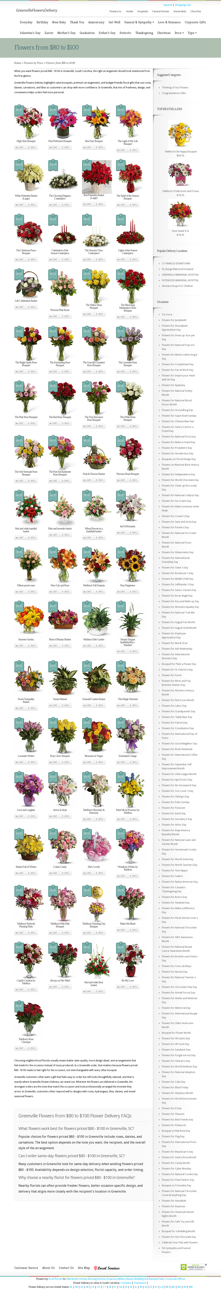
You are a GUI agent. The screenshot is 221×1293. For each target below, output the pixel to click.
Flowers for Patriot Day (175, 722)
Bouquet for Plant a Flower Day (179, 664)
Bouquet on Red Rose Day (176, 1130)
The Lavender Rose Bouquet (127, 364)
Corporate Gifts (195, 22)
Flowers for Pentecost (174, 1125)
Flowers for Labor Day (174, 705)
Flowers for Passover (173, 807)
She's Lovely (94, 866)
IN (141, 1287)
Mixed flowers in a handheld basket (93, 530)
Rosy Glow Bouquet (60, 755)
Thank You (77, 22)
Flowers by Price (33, 62)
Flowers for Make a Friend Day (178, 442)
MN (191, 1287)
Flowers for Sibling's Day (175, 796)
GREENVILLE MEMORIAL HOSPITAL (180, 274)
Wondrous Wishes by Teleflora (128, 868)
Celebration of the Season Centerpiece (60, 252)
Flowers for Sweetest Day (176, 902)
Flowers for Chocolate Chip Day (179, 987)
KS (150, 1287)
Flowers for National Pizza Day (179, 436)
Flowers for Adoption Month (177, 1093)
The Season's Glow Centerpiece (94, 252)
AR (87, 1287)
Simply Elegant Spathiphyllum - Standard (127, 642)
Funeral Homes (160, 11)
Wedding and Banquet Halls (149, 1279)
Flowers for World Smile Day (177, 859)
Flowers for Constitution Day (178, 728)
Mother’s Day (66, 33)
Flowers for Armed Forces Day (178, 992)
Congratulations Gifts (174, 93)
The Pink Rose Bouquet (26, 417)
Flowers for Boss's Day (174, 897)
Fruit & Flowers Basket (94, 473)
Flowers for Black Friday (175, 1087)
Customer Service (26, 1268)
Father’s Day (107, 33)
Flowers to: (115, 11)
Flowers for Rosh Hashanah (177, 749)
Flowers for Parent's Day (175, 527)
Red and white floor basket (93, 984)
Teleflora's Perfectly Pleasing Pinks (26, 925)
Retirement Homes (77, 1279)
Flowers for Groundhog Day (177, 410)
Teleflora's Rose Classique (26, 1041)
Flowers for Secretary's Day (177, 819)
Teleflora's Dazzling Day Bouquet (93, 925)
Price (179, 33)
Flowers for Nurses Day (175, 971)
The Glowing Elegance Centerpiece (60, 197)
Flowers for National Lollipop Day (180, 495)
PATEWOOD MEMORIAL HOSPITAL (180, 280)
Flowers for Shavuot (173, 1114)
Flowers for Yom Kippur (175, 870)
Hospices (111, 1279)
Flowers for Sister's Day (175, 567)
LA (161, 1287)
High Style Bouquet (26, 141)
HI (126, 1287)
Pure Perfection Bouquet (59, 141)
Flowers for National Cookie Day (180, 1174)
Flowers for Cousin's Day (176, 516)
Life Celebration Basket (26, 300)
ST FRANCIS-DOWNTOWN (176, 263)
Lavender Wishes (26, 755)
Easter (49, 33)
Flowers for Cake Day (173, 1081)
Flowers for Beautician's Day (177, 1151)
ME (167, 1287)
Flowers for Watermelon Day (178, 552)
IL (136, 1287)
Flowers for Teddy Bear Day (177, 717)
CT (104, 1287)
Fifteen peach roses (26, 585)
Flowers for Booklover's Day (177, 573)
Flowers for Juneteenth (174, 320)
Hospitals (143, 11)
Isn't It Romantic (127, 526)
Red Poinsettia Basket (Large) (94, 196)
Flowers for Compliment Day (178, 364)
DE (110, 1287)
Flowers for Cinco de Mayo (177, 966)
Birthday (42, 22)
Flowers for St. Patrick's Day (177, 669)
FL (115, 1287)
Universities (179, 11)
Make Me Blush (127, 923)
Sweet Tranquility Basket (26, 700)
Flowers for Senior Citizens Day (179, 590)
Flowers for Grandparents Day (178, 711)
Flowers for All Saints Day (176, 1038)
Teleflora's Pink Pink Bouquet (60, 925)
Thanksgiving (144, 33)
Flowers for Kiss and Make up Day (180, 601)
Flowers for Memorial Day (176, 1008)
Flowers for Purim (172, 675)
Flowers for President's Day (177, 448)
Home (17, 62)
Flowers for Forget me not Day (179, 1055)
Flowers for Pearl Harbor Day (178, 1180)
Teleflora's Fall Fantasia (94, 585)
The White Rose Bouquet (127, 418)
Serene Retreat (60, 699)
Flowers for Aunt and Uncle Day (179, 521)
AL (71, 1287)
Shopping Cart (183, 5)
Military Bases (125, 1279)
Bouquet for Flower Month (176, 1032)
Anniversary (96, 22)
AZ (81, 1287)
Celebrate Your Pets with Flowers (180, 1242)
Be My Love (128, 980)
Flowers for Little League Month (179, 774)
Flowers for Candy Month (176, 1163)
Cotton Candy (59, 866)
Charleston (140, 1283)
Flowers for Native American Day (180, 881)
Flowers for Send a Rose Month (179, 1157)
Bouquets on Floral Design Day (179, 459)
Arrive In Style (60, 810)
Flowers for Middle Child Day (177, 579)
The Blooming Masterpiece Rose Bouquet (127, 308)
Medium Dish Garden (93, 639)
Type (192, 33)
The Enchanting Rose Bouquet (60, 364)
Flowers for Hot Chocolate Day (179, 1237)
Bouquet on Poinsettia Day (176, 1185)
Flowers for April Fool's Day (177, 779)
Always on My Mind (60, 980)
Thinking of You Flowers (175, 87)
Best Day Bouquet (93, 141)
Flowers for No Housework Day (179, 785)
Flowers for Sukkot (172, 876)
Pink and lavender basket (59, 528)
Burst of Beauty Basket (60, 639)
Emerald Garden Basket (93, 699)
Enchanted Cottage (128, 755)
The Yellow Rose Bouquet (94, 306)
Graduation (87, 33)
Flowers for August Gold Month (179, 628)
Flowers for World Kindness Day (179, 1066)
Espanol (167, 5)
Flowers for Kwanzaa (173, 1206)
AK (76, 1287)
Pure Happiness (127, 585)
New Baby (59, 22)
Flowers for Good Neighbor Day (179, 743)
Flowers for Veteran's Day (176, 1061)
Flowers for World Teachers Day (179, 865)
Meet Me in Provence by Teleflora (127, 811)
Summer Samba (26, 639)
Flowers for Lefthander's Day (178, 584)
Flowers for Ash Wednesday (177, 648)
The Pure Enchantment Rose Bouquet (60, 473)
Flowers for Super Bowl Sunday (179, 415)
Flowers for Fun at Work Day (177, 370)
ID (131, 1287)
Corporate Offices (175, 1279)
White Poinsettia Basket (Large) (26, 197)
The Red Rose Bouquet (60, 417)
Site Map (84, 1268)
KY (156, 1287)
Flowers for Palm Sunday (176, 802)
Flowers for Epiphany (173, 385)
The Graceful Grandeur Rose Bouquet (94, 364)
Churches (196, 11)
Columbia (125, 1283)
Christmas (164, 33)
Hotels (129, 11)
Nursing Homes (96, 1279)
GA (120, 1287)
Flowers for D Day (171, 1108)
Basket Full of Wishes (26, 866)
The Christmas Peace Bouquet (26, 252)
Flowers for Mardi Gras (175, 643)
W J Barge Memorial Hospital (177, 269)
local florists (55, 1279)
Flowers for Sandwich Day (176, 1049)
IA (146, 1287)
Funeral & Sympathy (139, 22)
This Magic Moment (127, 699)
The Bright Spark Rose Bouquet (26, 364)
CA (92, 1287)
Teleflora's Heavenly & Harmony (94, 811)
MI (184, 1287)
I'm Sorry (167, 314)
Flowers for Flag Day (173, 1136)
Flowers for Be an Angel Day (177, 595)
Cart (21, 147)
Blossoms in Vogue (94, 755)
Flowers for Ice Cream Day (176, 501)
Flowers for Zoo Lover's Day (177, 791)
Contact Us (66, 1268)
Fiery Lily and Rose (60, 585)
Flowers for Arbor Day (174, 824)
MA (179, 1287)
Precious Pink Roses (59, 310)
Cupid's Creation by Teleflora (26, 982)
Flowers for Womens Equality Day (180, 607)
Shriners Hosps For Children (177, 286)
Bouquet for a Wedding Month (178, 1231)
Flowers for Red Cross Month (178, 700)
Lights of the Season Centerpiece (127, 252)
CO (98, 1287)
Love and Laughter (26, 810)
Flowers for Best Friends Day (177, 1119)
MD (173, 1287)
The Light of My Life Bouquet (128, 142)
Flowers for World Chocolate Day (180, 480)
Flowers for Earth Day (174, 813)
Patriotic (125, 33)
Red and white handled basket (26, 530)
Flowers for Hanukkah (174, 1200)
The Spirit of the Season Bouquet (128, 197)
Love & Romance (169, 22)
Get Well (114, 22)
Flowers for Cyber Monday (176, 1168)
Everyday (26, 22)
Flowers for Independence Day (178, 474)
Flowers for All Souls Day (175, 1044)
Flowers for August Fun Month (178, 622)
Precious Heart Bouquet (128, 473)
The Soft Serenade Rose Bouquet (26, 473)
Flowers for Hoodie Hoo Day (177, 453)
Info (33, 147)
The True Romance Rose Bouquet (94, 418)
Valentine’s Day (30, 33)
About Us (48, 1268)
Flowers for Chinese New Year (178, 421)
